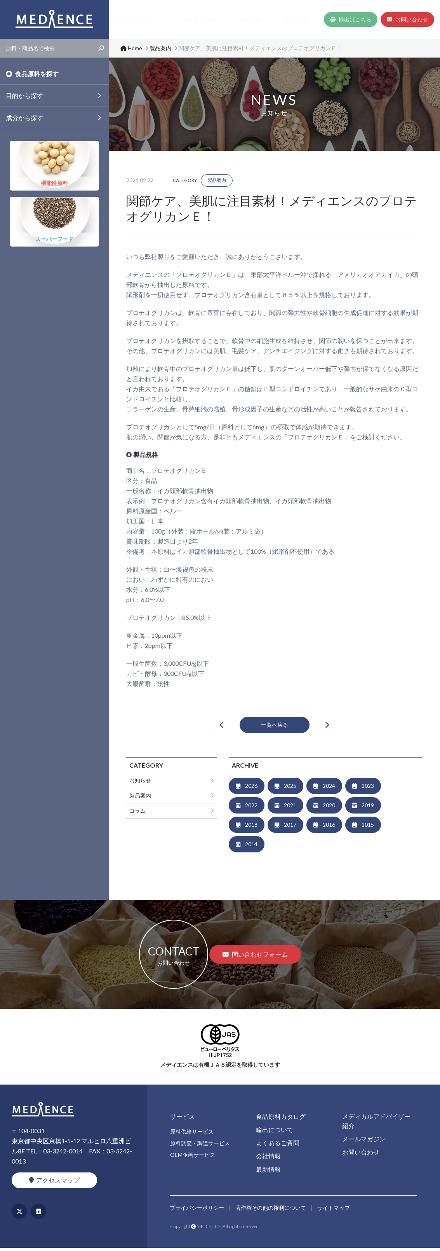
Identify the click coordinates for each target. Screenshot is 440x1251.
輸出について (274, 1132)
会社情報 (270, 19)
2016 (329, 827)
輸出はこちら (350, 19)
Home (111, 19)
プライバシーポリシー (197, 1209)
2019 (368, 808)
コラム (137, 813)
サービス (137, 19)
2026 (251, 789)
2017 (290, 827)
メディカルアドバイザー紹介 (376, 1124)
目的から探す (24, 95)
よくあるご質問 (233, 19)
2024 (329, 789)
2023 (368, 789)
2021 (290, 808)
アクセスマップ (54, 1183)
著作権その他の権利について (271, 1209)
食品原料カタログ (184, 19)
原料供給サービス (192, 1134)
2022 (251, 808)
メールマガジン (364, 1142)
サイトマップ (334, 1209)
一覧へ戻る (274, 726)
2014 (251, 847)
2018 (251, 827)
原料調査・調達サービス (200, 1146)
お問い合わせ (407, 19)
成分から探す (24, 117)
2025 (290, 789)
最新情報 (306, 19)
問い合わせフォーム (255, 957)
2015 (368, 827)
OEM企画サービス (192, 1158)
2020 (329, 808)
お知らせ (140, 783)
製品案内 (216, 180)
